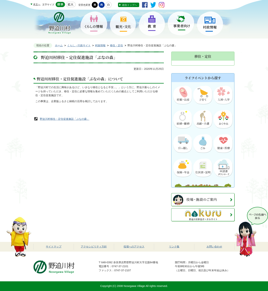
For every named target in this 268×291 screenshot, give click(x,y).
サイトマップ (53, 246)
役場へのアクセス (134, 246)
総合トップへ (129, 5)
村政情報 (100, 45)
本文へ (36, 4)
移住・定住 (116, 45)
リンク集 (174, 246)
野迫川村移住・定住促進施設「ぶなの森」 (64, 118)
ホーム (59, 45)
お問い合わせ (214, 246)
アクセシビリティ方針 (94, 246)
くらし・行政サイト (79, 45)
